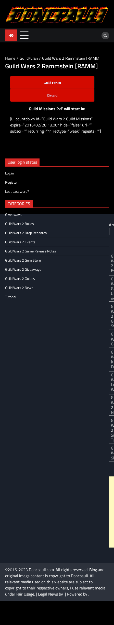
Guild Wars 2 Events (20, 242)
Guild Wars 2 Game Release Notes (30, 251)
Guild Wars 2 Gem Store (23, 260)
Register (11, 182)
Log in (9, 173)
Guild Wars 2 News (19, 287)
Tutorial (10, 296)
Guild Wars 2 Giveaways (23, 269)
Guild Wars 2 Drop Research (26, 232)
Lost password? (17, 191)
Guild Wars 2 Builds (19, 223)
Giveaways (13, 214)
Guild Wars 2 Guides (20, 278)
